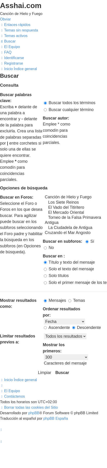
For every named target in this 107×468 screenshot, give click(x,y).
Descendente (86, 327)
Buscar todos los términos (69, 102)
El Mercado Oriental (75, 212)
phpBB (33, 413)
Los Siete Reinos (75, 202)
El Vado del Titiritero (75, 207)
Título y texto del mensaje (69, 262)
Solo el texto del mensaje (69, 269)
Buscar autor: (56, 118)
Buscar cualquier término (69, 109)
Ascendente (57, 327)
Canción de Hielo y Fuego (75, 197)
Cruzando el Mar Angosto (75, 232)
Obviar (5, 19)
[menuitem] (19, 30)
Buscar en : (54, 256)
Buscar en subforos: (62, 241)
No (49, 247)
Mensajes (55, 300)
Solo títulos (56, 275)
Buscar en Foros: (16, 197)
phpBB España (55, 418)
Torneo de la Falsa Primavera (75, 217)
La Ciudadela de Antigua (75, 227)
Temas (76, 300)
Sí (90, 241)
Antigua (75, 222)
